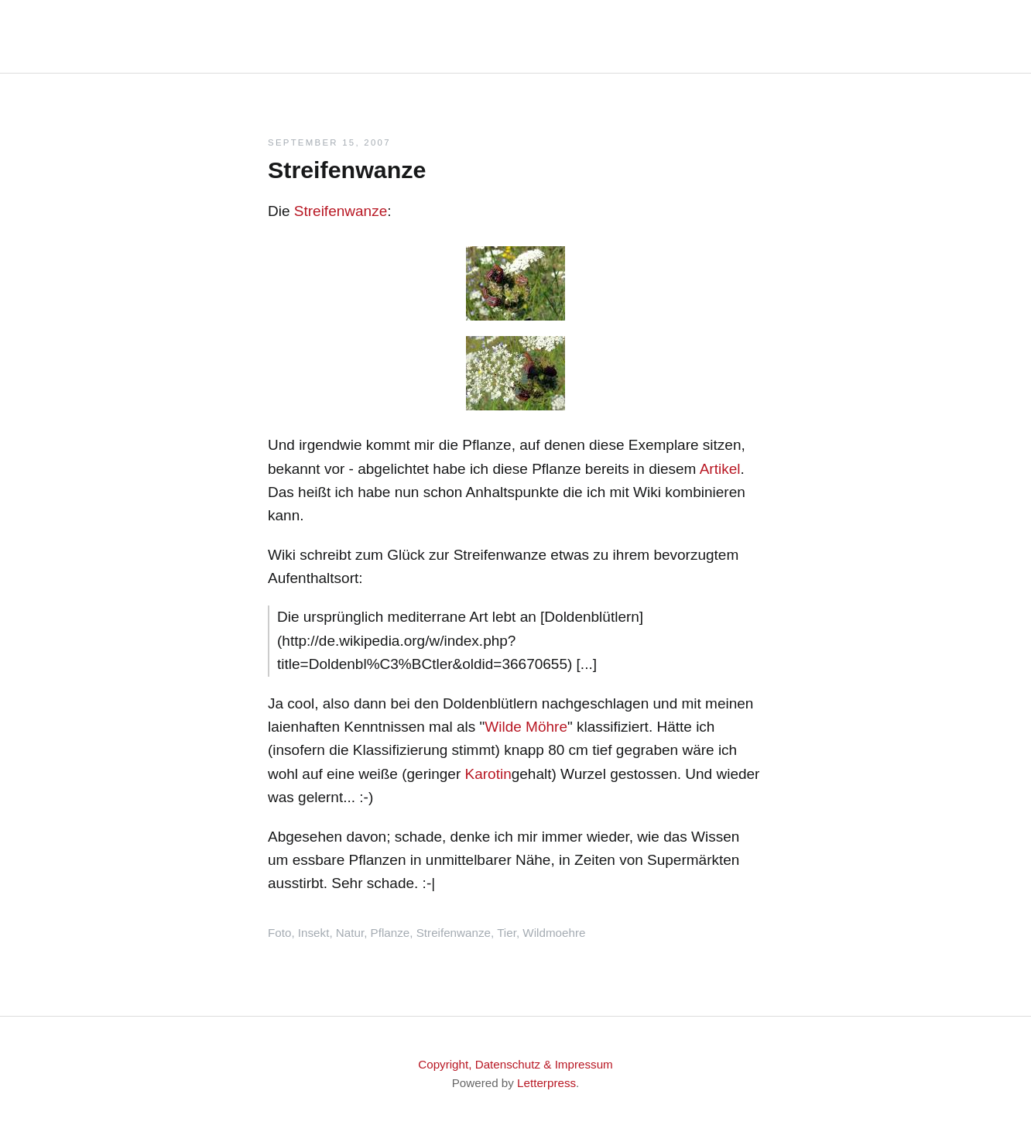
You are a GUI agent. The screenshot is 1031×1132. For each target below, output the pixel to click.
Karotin (488, 774)
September (303, 142)
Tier (506, 932)
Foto (279, 932)
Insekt (314, 932)
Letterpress (546, 1082)
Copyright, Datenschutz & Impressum (515, 1064)
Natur (350, 932)
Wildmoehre (553, 932)
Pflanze (390, 932)
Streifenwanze (340, 211)
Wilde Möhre (526, 727)
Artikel (720, 469)
